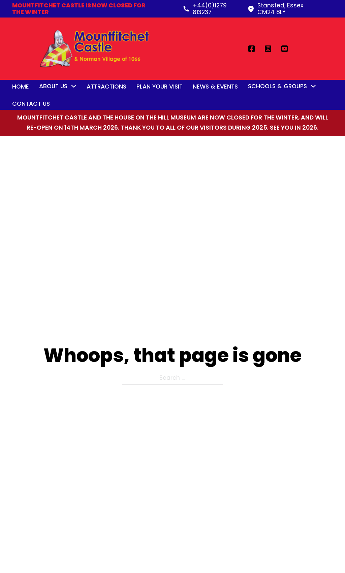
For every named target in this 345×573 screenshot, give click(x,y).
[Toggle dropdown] (73, 86)
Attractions (106, 86)
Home (20, 86)
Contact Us (31, 103)
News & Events (215, 86)
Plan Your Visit (159, 86)
